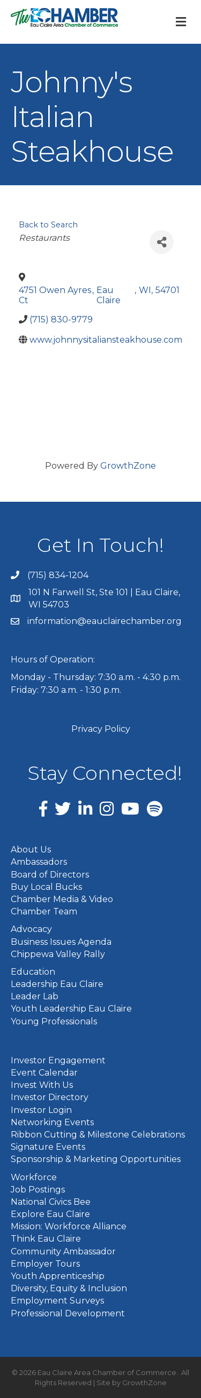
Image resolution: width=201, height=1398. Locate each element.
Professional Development (68, 1313)
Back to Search (48, 225)
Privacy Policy (100, 729)
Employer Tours (45, 1264)
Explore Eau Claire (50, 1214)
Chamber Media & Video (62, 899)
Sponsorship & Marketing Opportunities (96, 1159)
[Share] (162, 242)
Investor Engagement (58, 1060)
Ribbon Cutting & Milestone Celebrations (98, 1135)
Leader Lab (34, 996)
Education (33, 972)
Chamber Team (44, 911)
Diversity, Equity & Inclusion (69, 1288)
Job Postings (38, 1189)
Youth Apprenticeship (58, 1276)
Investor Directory (49, 1097)
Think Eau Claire (46, 1239)
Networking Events (52, 1122)
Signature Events (48, 1147)
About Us (31, 849)
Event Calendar (44, 1073)
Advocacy (31, 929)
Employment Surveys (57, 1301)
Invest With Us (42, 1085)
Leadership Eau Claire (57, 984)
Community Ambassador (63, 1251)
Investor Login (41, 1110)
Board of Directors (50, 875)
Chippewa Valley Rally (58, 954)
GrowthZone (128, 466)
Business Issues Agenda (61, 942)
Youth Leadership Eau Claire (71, 1009)
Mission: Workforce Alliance (68, 1226)
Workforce (34, 1177)
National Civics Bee (51, 1202)
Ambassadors (39, 862)
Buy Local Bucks (46, 887)
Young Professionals (54, 1021)
